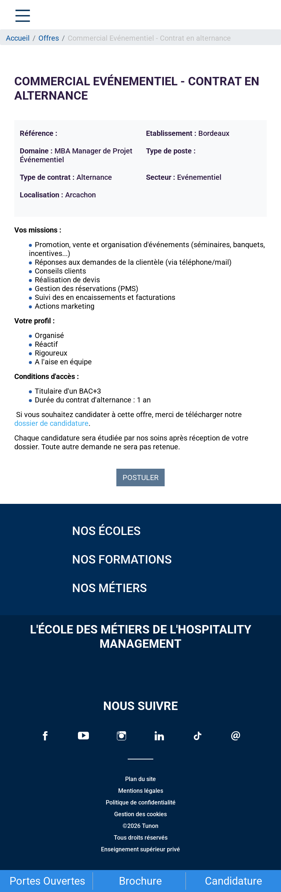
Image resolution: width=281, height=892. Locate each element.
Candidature (233, 881)
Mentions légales (140, 790)
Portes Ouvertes (47, 881)
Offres (48, 38)
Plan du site (140, 779)
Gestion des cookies (140, 814)
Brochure (140, 881)
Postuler (140, 477)
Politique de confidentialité (141, 802)
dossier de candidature (51, 423)
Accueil (18, 38)
